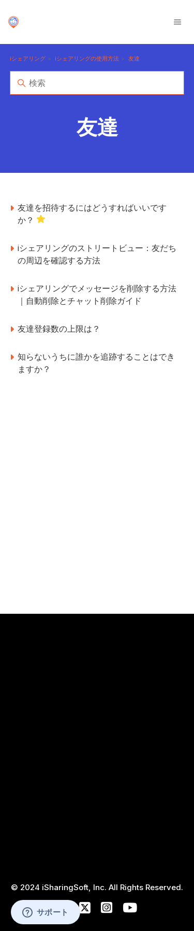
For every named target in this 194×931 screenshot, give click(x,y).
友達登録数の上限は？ (59, 328)
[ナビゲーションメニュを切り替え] (177, 22)
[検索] (97, 82)
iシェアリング (28, 58)
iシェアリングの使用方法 (87, 58)
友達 (134, 58)
